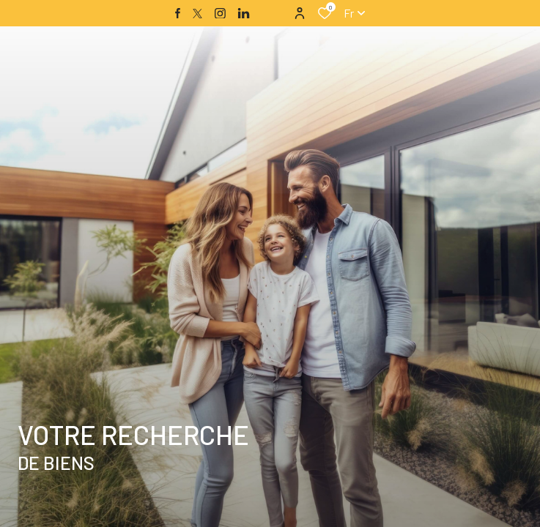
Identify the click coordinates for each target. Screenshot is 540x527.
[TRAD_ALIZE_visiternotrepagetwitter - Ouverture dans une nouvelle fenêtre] (197, 13)
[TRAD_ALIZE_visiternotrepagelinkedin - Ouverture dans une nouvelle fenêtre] (243, 13)
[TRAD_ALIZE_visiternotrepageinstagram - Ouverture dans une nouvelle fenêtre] (220, 13)
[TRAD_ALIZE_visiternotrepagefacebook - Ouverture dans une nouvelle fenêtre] (177, 13)
